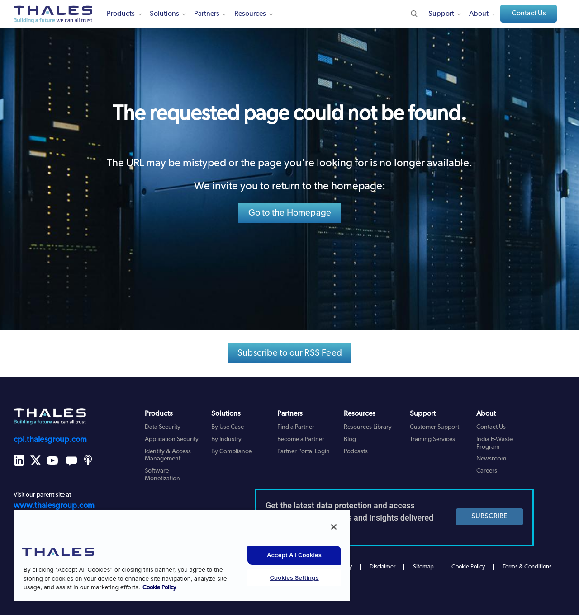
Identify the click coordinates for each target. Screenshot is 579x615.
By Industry (226, 439)
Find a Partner (295, 427)
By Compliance (231, 451)
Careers (486, 471)
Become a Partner (300, 439)
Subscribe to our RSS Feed (289, 353)
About (479, 14)
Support (441, 14)
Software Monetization (162, 475)
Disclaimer (382, 567)
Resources (250, 14)
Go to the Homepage (290, 213)
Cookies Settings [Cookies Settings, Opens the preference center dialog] (294, 577)
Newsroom (491, 458)
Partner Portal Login (303, 451)
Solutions (164, 14)
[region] (182, 555)
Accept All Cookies (294, 555)
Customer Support (434, 427)
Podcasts (356, 451)
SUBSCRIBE (489, 516)
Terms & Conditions (527, 567)
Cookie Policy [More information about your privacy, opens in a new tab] (159, 588)
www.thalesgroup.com (54, 506)
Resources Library (368, 427)
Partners (206, 14)
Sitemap (423, 567)
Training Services (432, 439)
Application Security (172, 439)
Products (121, 14)
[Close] (334, 526)
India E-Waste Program (494, 443)
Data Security (162, 427)
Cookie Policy (468, 567)
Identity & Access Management (168, 455)
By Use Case (227, 427)
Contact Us (529, 13)
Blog (350, 439)
